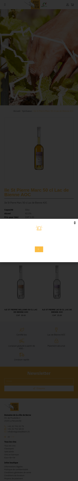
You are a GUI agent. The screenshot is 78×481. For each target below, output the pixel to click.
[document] (39, 240)
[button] (74, 223)
